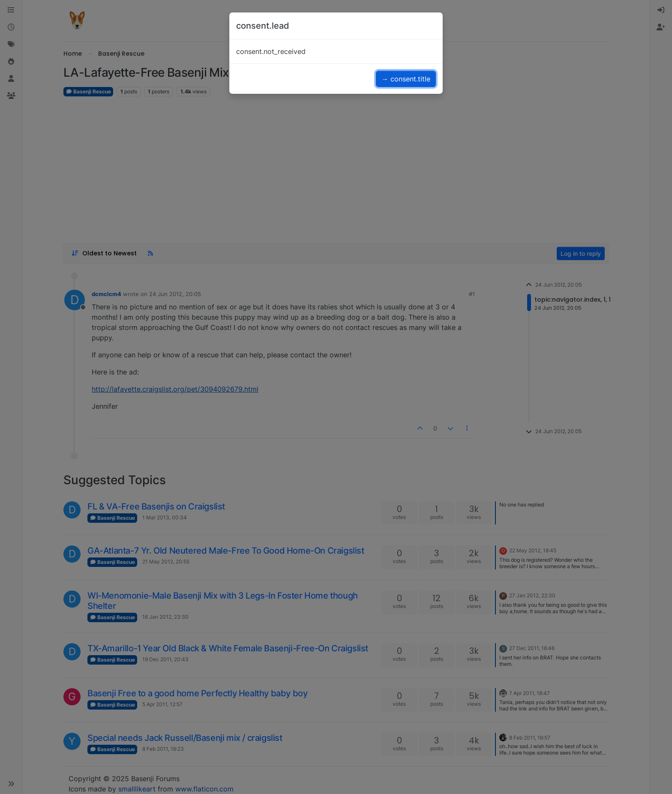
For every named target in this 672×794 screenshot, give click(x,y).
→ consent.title (405, 79)
